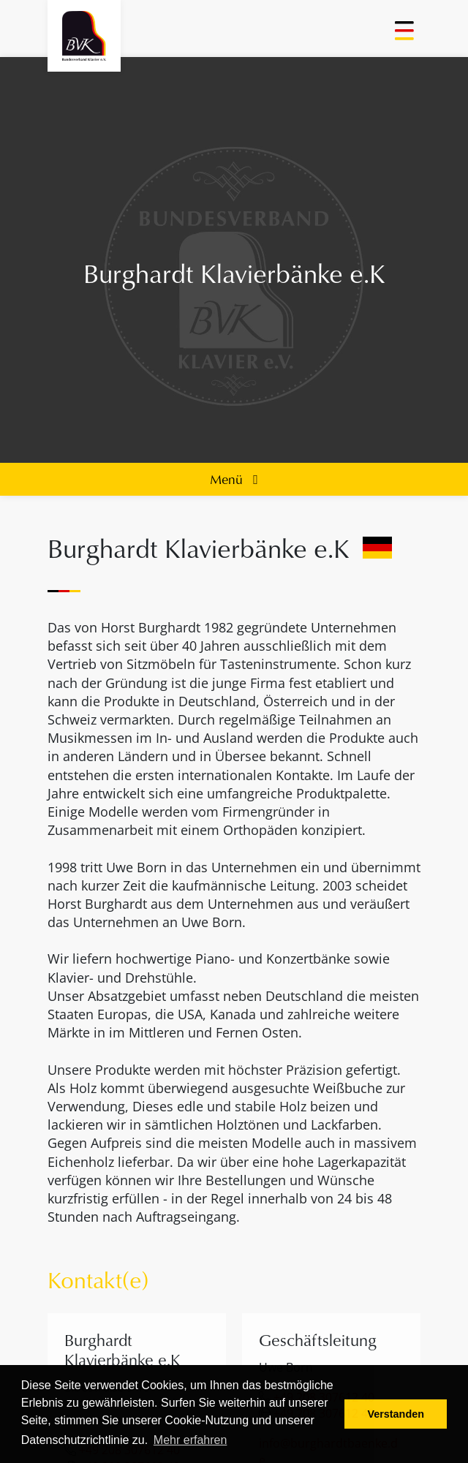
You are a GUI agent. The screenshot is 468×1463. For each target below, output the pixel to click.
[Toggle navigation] (405, 35)
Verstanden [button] (395, 1414)
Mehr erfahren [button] (190, 1440)
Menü (234, 478)
